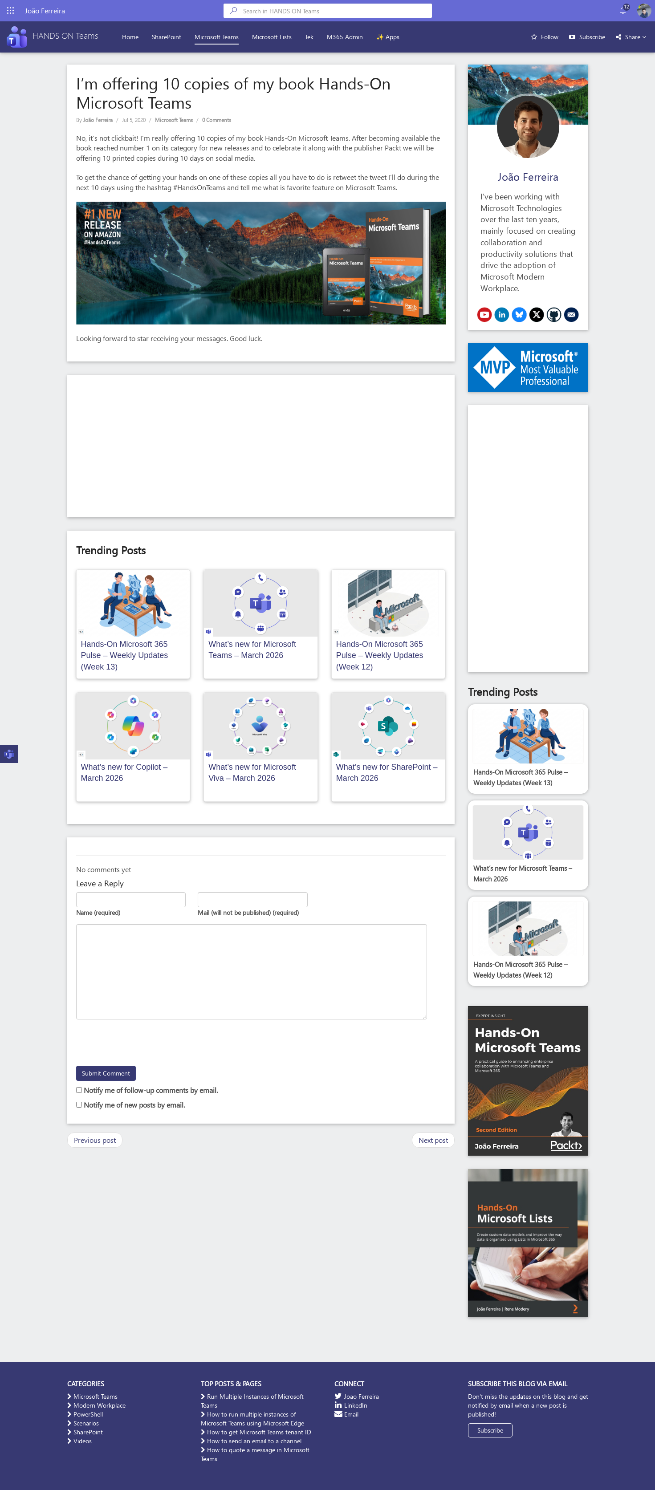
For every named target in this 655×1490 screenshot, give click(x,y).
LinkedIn (350, 1405)
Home (132, 36)
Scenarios (83, 1423)
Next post (433, 1140)
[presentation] (144, 1044)
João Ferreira (98, 120)
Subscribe (592, 36)
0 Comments (216, 120)
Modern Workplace (96, 1405)
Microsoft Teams (218, 36)
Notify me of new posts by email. (134, 1104)
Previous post (95, 1140)
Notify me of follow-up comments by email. (151, 1090)
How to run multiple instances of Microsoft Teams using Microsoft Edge (252, 1418)
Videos (79, 1441)
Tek (311, 36)
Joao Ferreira (356, 1396)
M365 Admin (347, 36)
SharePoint (168, 36)
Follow (549, 36)
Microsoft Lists (273, 36)
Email (346, 1414)
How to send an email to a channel (251, 1441)
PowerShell (85, 1414)
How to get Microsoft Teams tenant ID (256, 1432)
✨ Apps (389, 36)
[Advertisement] (261, 446)
